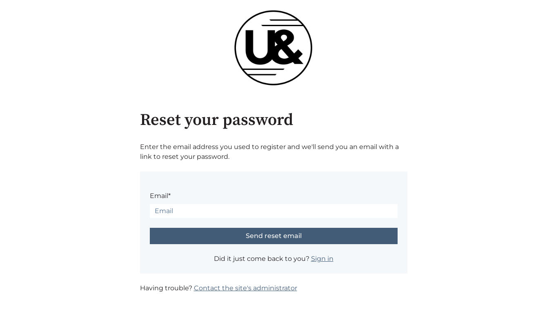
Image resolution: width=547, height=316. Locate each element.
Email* (160, 196)
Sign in (322, 259)
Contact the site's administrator (245, 288)
